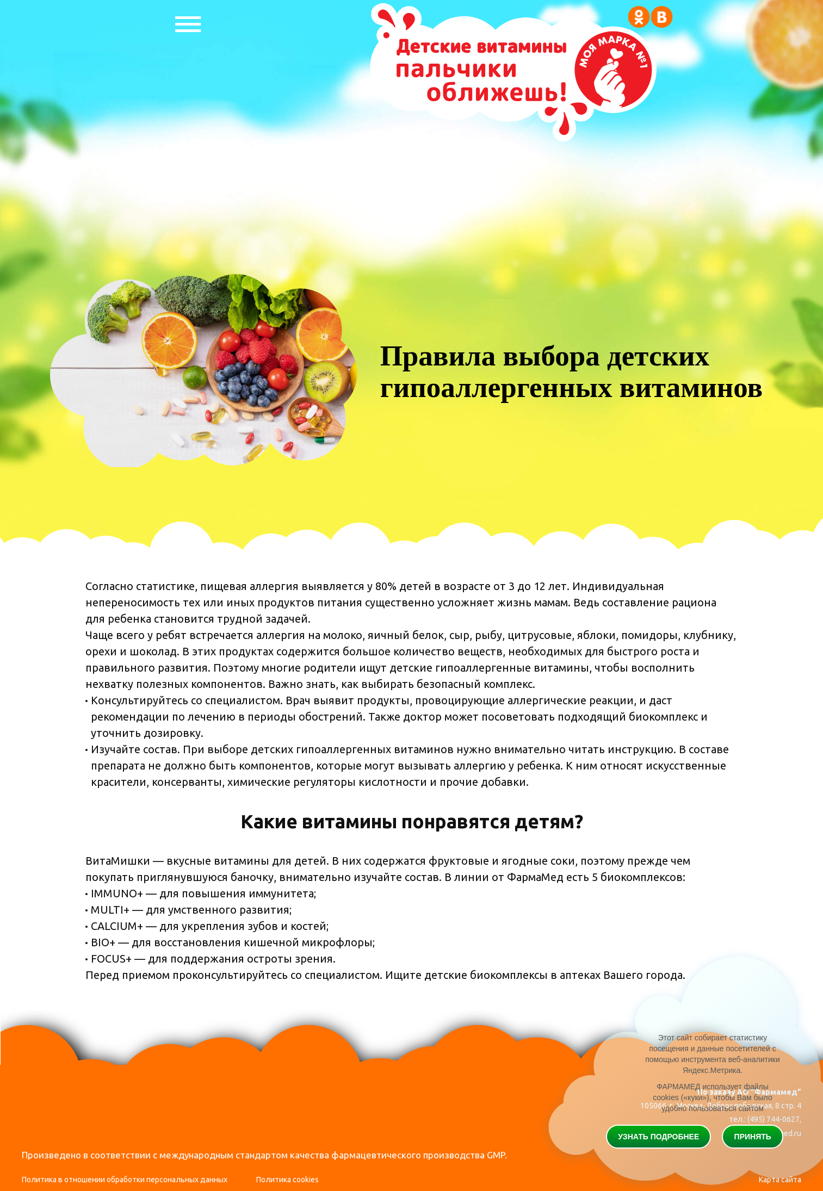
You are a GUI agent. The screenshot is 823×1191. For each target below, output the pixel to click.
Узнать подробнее (658, 1136)
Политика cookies (287, 1179)
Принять (752, 1136)
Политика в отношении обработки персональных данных (124, 1179)
